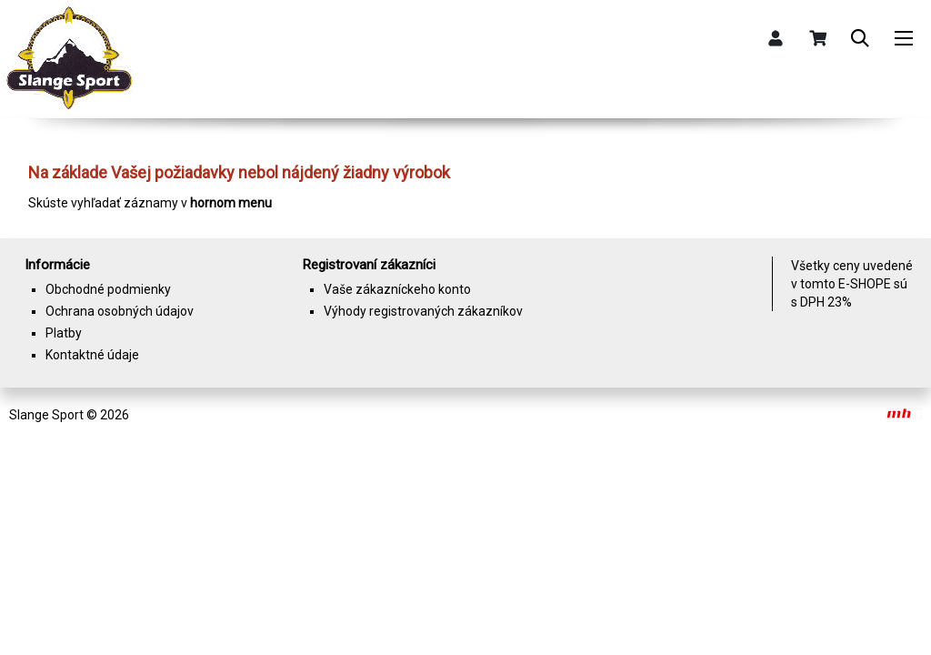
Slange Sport (46, 415)
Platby (63, 333)
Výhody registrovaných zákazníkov (423, 311)
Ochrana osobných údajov (119, 311)
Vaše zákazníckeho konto (397, 289)
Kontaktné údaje (92, 355)
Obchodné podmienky (108, 289)
